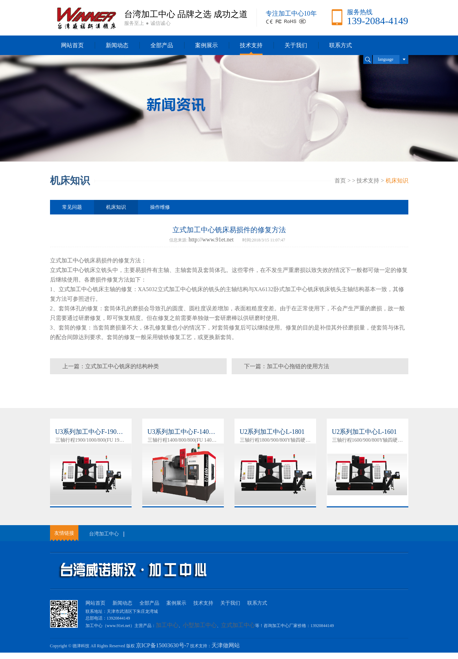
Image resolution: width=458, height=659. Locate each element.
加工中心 (72, 260)
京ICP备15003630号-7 (162, 645)
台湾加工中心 (104, 534)
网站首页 (72, 45)
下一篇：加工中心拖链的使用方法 (286, 366)
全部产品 (161, 45)
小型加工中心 (200, 625)
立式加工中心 (67, 270)
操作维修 (160, 207)
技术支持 (251, 45)
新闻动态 (117, 45)
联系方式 (340, 45)
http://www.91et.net (211, 239)
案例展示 (206, 45)
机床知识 (397, 181)
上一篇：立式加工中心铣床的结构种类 (110, 366)
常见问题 (72, 207)
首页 (340, 181)
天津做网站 (225, 645)
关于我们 (296, 45)
